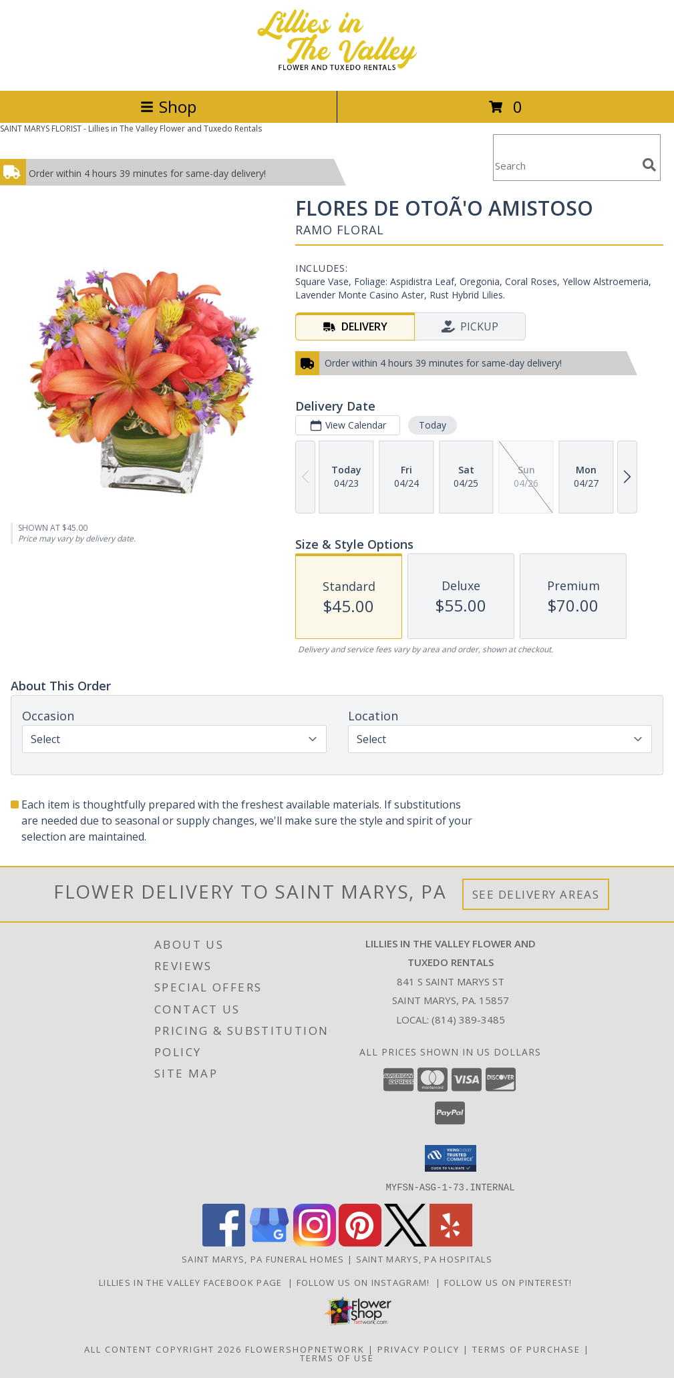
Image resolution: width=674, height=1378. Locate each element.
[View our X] (405, 1242)
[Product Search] (565, 166)
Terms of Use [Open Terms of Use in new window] (337, 1357)
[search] (649, 165)
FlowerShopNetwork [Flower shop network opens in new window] (305, 1349)
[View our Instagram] (314, 1242)
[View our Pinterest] (360, 1242)
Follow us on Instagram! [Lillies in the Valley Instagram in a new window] (366, 1282)
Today (432, 425)
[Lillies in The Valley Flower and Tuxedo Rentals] (337, 71)
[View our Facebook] (223, 1242)
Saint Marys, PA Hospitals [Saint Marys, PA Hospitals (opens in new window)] (424, 1258)
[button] (450, 1158)
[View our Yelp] (451, 1242)
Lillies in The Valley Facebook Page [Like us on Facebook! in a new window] (193, 1282)
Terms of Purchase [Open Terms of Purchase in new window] (526, 1349)
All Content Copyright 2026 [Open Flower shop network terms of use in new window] (163, 1349)
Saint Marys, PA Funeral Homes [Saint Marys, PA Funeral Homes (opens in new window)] (263, 1258)
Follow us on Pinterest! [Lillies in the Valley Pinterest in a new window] (509, 1282)
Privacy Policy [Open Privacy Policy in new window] (418, 1349)
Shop (168, 106)
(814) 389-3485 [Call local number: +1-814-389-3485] (468, 1019)
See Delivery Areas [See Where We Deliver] (536, 894)
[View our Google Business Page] (269, 1242)
